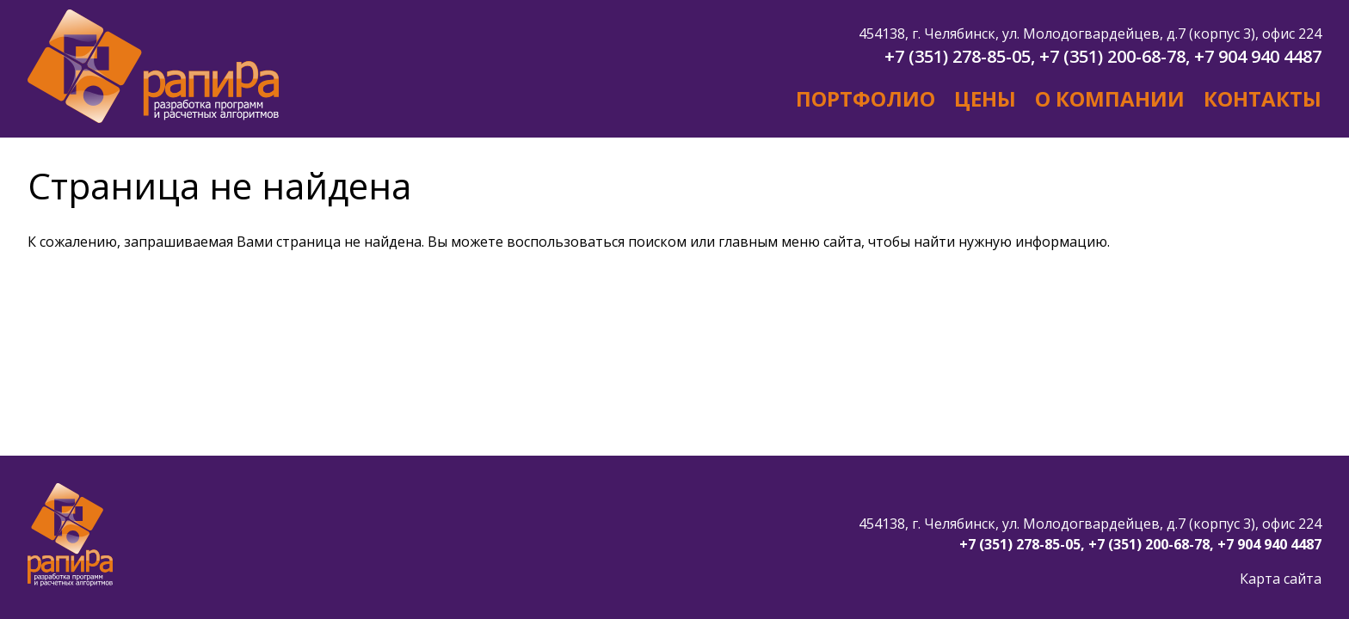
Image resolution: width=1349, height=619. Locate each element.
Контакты (1262, 98)
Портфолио (865, 98)
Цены (985, 98)
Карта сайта (1280, 578)
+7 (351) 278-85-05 (957, 56)
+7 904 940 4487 (1257, 56)
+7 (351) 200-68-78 (1112, 56)
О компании (1110, 98)
